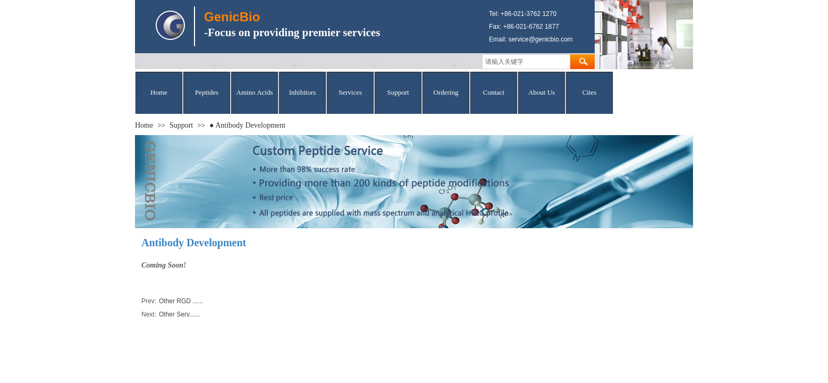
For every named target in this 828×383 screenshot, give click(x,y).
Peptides (206, 92)
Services (350, 92)
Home (158, 92)
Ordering (446, 92)
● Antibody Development (247, 125)
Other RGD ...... (172, 301)
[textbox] (526, 61)
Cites (589, 92)
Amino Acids (254, 92)
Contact (493, 92)
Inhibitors (302, 92)
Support (398, 92)
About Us (541, 92)
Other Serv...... (170, 314)
